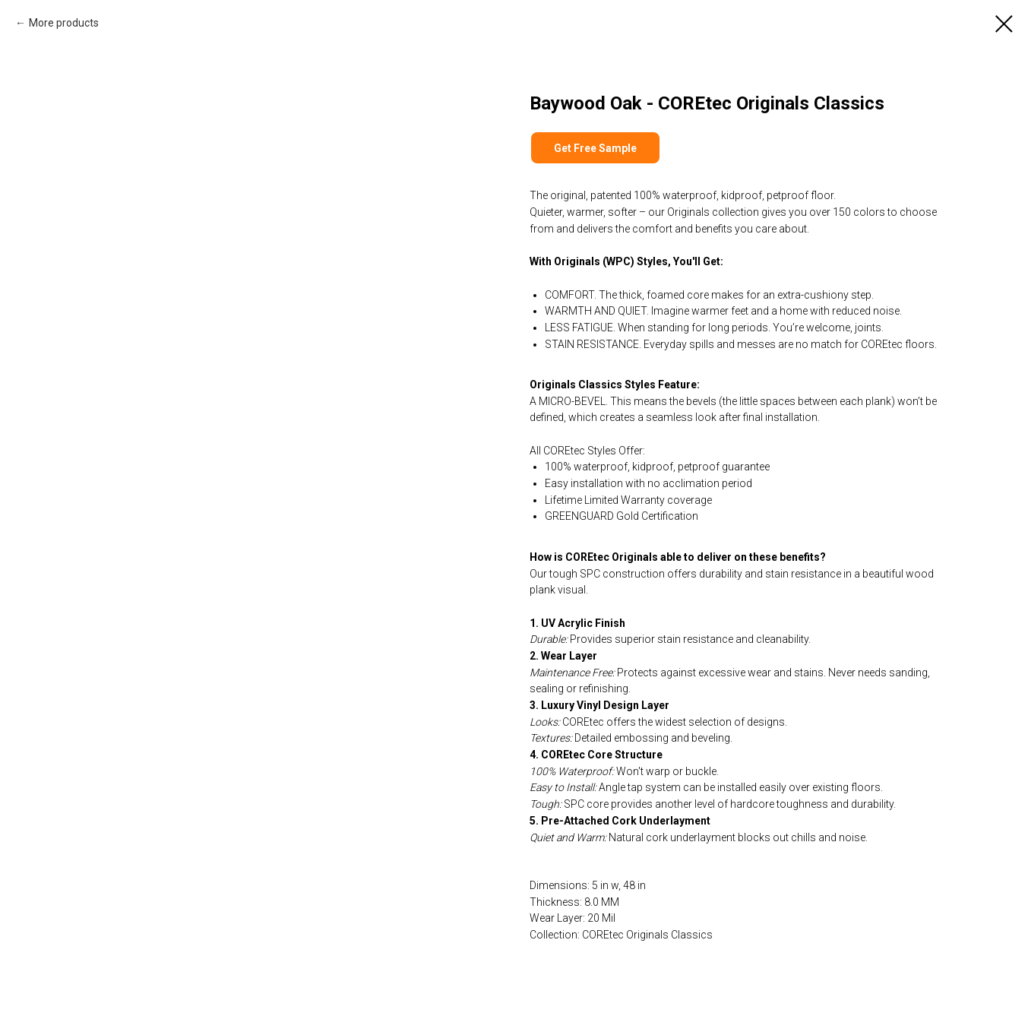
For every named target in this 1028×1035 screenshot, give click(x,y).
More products (64, 23)
